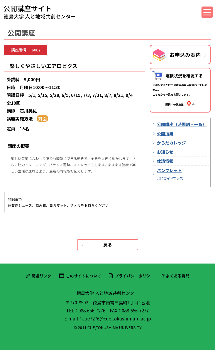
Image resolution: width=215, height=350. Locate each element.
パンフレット (170, 173)
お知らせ (165, 152)
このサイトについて (83, 276)
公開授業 (165, 133)
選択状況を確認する (184, 75)
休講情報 (165, 161)
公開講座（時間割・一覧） (182, 124)
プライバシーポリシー (134, 276)
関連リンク (41, 276)
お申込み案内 (185, 54)
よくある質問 (177, 276)
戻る (107, 244)
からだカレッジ (171, 143)
